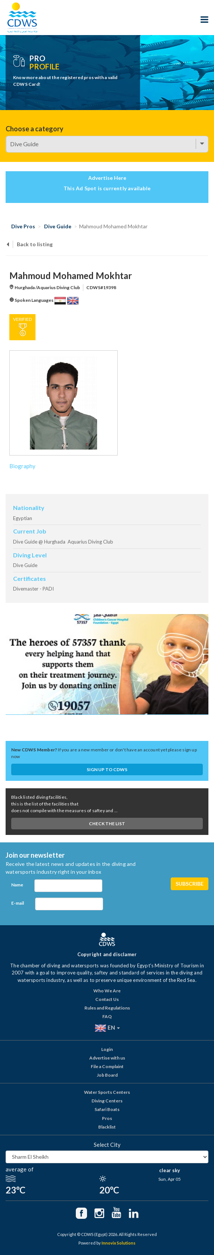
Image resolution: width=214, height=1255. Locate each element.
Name (17, 885)
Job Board (107, 1075)
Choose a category (34, 129)
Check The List (107, 823)
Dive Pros (23, 226)
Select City (107, 1144)
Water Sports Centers (107, 1092)
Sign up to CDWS (107, 769)
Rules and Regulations (107, 1008)
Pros (107, 1118)
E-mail (17, 903)
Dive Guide (57, 226)
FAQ (107, 1016)
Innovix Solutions (119, 1242)
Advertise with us (107, 1058)
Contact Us (107, 999)
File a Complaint (107, 1066)
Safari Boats (107, 1109)
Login (107, 1049)
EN (107, 1028)
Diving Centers (107, 1101)
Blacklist (107, 1127)
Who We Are (107, 990)
